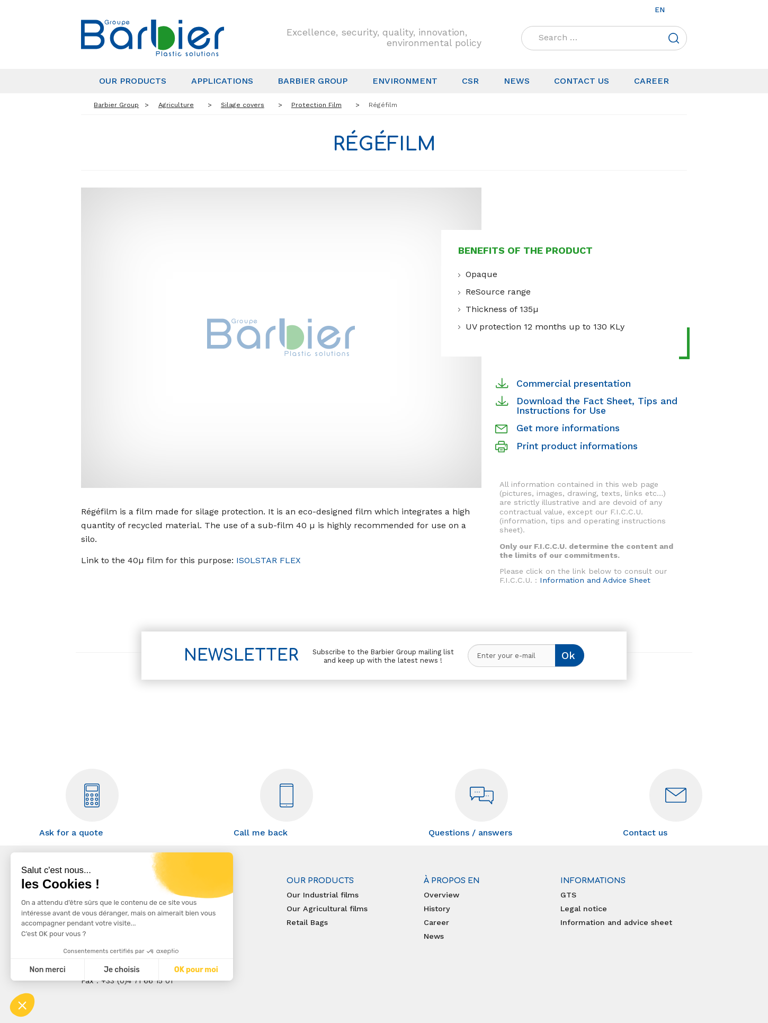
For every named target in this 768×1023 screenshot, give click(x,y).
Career (651, 81)
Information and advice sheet (616, 922)
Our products (132, 81)
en (660, 9)
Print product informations (577, 446)
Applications (222, 81)
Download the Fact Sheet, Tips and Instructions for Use (596, 406)
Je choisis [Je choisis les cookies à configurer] (122, 969)
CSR (470, 81)
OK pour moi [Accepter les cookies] (196, 969)
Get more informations (568, 428)
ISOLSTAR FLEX (267, 560)
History (437, 908)
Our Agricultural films (327, 908)
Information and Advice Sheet (595, 580)
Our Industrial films (323, 895)
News (517, 81)
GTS (568, 895)
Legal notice (583, 908)
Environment (404, 81)
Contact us (581, 81)
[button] (22, 1005)
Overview (441, 895)
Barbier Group (312, 81)
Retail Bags (307, 922)
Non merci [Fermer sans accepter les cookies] (47, 969)
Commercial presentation (573, 383)
